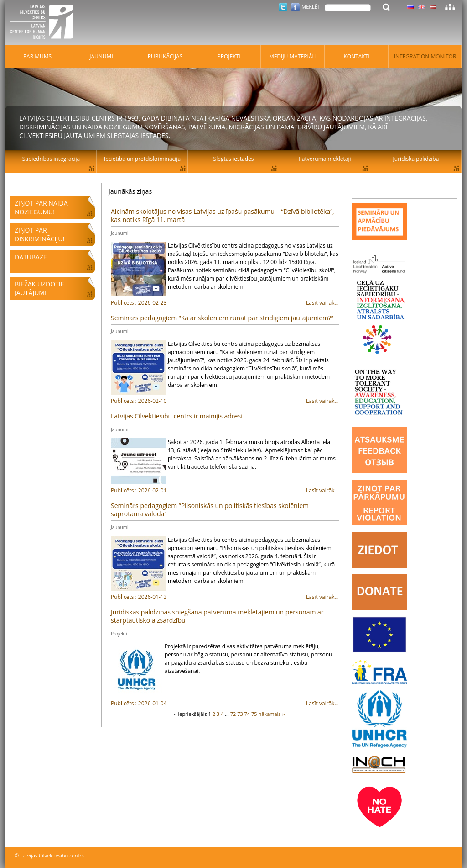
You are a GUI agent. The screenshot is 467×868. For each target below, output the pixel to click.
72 (233, 713)
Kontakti (356, 56)
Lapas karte (450, 7)
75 (254, 713)
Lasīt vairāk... (225, 303)
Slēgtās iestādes (233, 159)
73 (240, 713)
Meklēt (310, 6)
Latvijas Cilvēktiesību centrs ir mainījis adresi (177, 416)
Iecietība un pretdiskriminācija (142, 159)
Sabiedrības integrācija (51, 159)
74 (247, 713)
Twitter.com (283, 7)
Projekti (119, 633)
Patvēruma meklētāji (325, 159)
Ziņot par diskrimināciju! (39, 234)
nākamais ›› (272, 713)
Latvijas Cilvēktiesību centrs (44, 23)
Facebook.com (295, 7)
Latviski (433, 7)
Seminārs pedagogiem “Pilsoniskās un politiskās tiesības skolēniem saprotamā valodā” (210, 509)
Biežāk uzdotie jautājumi (39, 288)
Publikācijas (165, 56)
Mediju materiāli (293, 56)
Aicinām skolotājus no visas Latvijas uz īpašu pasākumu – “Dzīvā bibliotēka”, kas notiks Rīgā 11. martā (222, 215)
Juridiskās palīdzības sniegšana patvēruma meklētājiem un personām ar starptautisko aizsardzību (217, 616)
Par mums (37, 56)
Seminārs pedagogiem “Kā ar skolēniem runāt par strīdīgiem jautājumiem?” (222, 317)
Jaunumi (119, 233)
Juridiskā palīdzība (416, 159)
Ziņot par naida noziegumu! (41, 207)
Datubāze (31, 257)
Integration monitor (425, 56)
